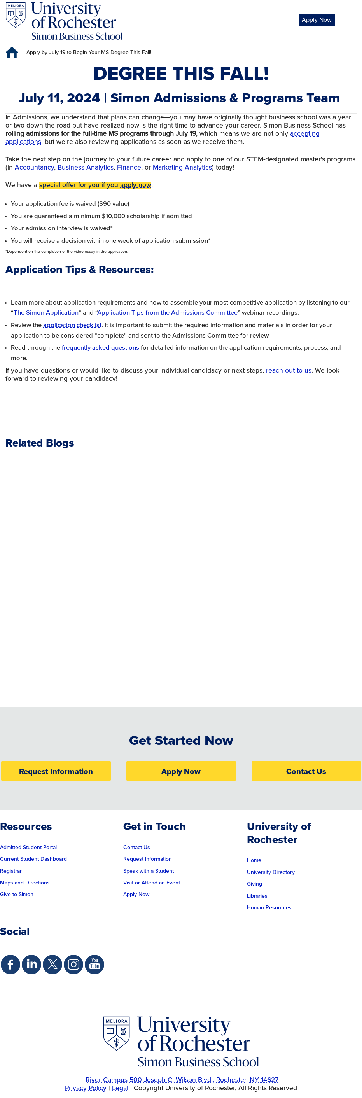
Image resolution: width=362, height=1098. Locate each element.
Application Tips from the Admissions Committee (167, 313)
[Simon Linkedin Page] (31, 964)
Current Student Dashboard (33, 859)
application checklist (72, 325)
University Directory (271, 872)
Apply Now (317, 20)
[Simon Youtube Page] (94, 964)
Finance (129, 167)
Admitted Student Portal (28, 847)
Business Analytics (86, 167)
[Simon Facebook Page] (10, 964)
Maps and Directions (25, 883)
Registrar (11, 871)
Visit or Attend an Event (151, 883)
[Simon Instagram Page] (73, 964)
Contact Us (306, 772)
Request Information (56, 772)
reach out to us (288, 370)
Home (254, 860)
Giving (254, 884)
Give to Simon (16, 894)
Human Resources (269, 908)
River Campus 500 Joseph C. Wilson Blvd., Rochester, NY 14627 (182, 1080)
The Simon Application (46, 313)
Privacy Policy (86, 1088)
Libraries (257, 896)
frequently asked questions (100, 348)
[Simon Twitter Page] (52, 964)
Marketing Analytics (182, 167)
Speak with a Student (148, 871)
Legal (120, 1088)
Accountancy (34, 167)
